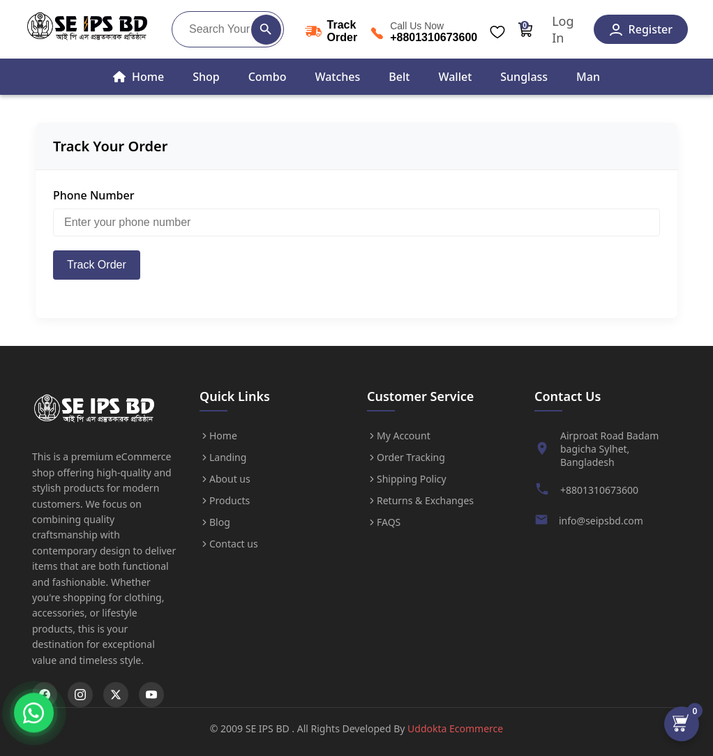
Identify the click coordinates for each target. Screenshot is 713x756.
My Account (398, 435)
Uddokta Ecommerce (455, 728)
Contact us (229, 543)
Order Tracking (406, 457)
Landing (223, 457)
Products (225, 500)
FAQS (383, 522)
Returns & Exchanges (420, 500)
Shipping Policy (406, 478)
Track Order (96, 265)
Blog (215, 522)
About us (225, 478)
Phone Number (93, 195)
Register (641, 29)
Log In (562, 29)
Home (218, 435)
